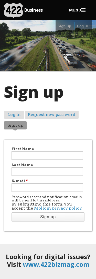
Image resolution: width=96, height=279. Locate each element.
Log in (82, 26)
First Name (23, 149)
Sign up (64, 26)
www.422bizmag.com (56, 264)
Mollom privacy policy (58, 208)
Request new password (51, 114)
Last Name (22, 165)
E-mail (20, 181)
